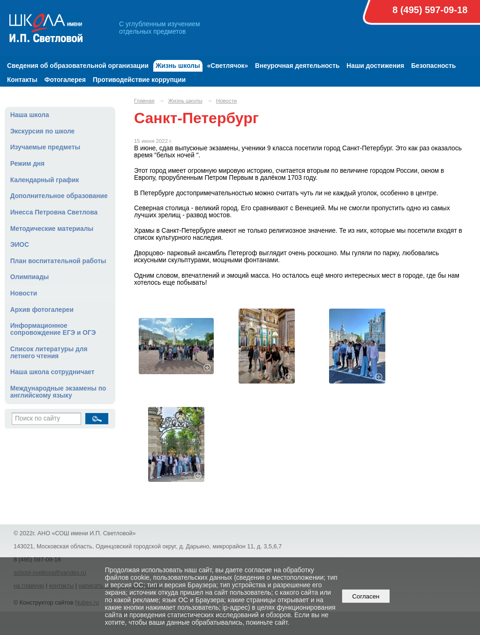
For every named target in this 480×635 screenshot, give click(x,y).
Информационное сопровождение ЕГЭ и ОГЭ (53, 329)
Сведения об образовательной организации (78, 65)
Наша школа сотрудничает (52, 372)
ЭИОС (19, 244)
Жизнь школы (178, 65)
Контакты (22, 79)
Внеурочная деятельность (297, 65)
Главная (144, 100)
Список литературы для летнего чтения (49, 353)
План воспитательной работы (58, 261)
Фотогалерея (65, 79)
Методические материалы (51, 228)
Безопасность (433, 65)
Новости (24, 293)
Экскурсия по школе (42, 131)
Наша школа (29, 114)
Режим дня (27, 163)
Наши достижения (375, 65)
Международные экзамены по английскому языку (58, 392)
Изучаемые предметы (45, 147)
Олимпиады (29, 277)
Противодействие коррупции (139, 79)
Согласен (366, 596)
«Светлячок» (227, 65)
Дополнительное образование (59, 195)
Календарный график (44, 180)
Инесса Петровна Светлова (54, 212)
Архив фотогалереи (42, 309)
